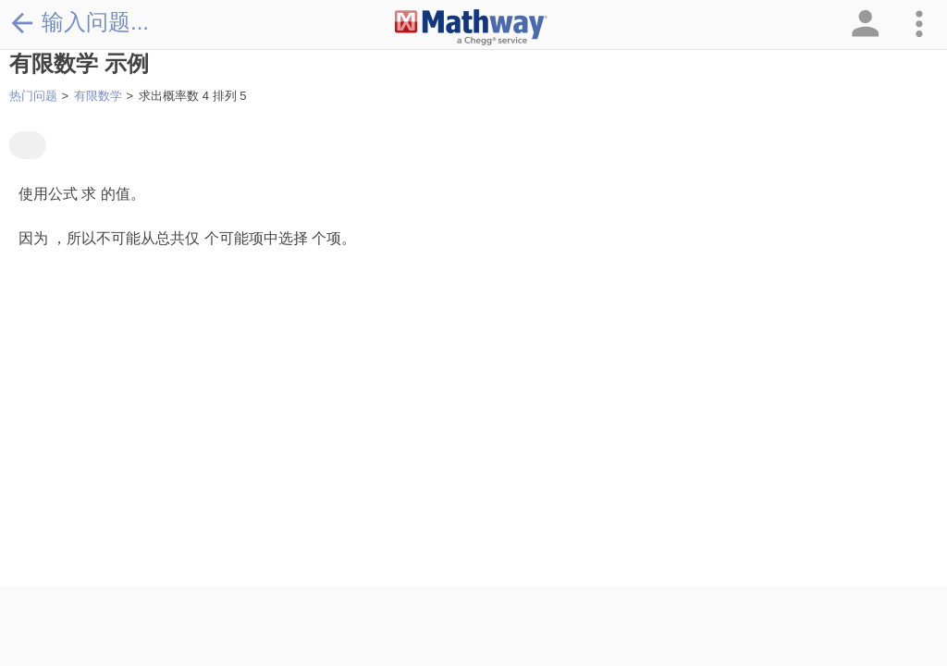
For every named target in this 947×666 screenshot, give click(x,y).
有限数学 (98, 96)
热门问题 (33, 96)
